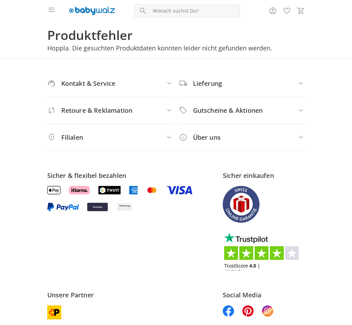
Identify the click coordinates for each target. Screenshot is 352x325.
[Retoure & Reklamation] (110, 110)
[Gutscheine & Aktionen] (242, 110)
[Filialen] (110, 137)
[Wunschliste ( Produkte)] (287, 11)
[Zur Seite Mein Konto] (273, 11)
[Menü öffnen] (51, 11)
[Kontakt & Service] (110, 83)
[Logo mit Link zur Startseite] (92, 11)
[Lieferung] (242, 83)
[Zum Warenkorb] (301, 11)
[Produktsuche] (195, 10)
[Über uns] (242, 137)
